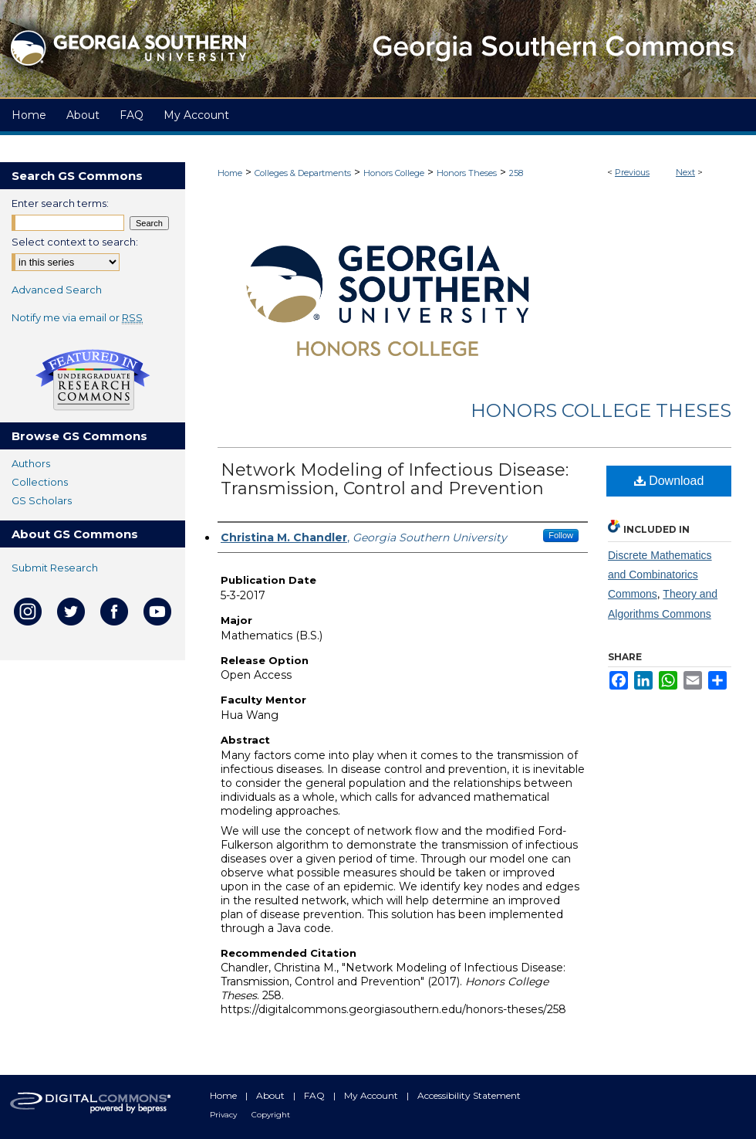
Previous (632, 172)
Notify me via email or (77, 317)
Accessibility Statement (469, 1095)
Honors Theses (467, 173)
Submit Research (55, 567)
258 (516, 173)
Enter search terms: (60, 203)
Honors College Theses (601, 410)
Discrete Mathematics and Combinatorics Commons (660, 574)
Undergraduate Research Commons (92, 380)
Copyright (270, 1115)
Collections (40, 482)
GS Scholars (42, 500)
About (271, 1095)
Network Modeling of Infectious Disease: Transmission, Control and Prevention (395, 479)
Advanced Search (57, 289)
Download (669, 480)
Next (685, 172)
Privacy (224, 1115)
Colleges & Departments (303, 173)
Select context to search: (75, 242)
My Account (372, 1095)
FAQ (315, 1095)
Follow (560, 535)
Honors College (393, 173)
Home (230, 173)
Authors (31, 463)
